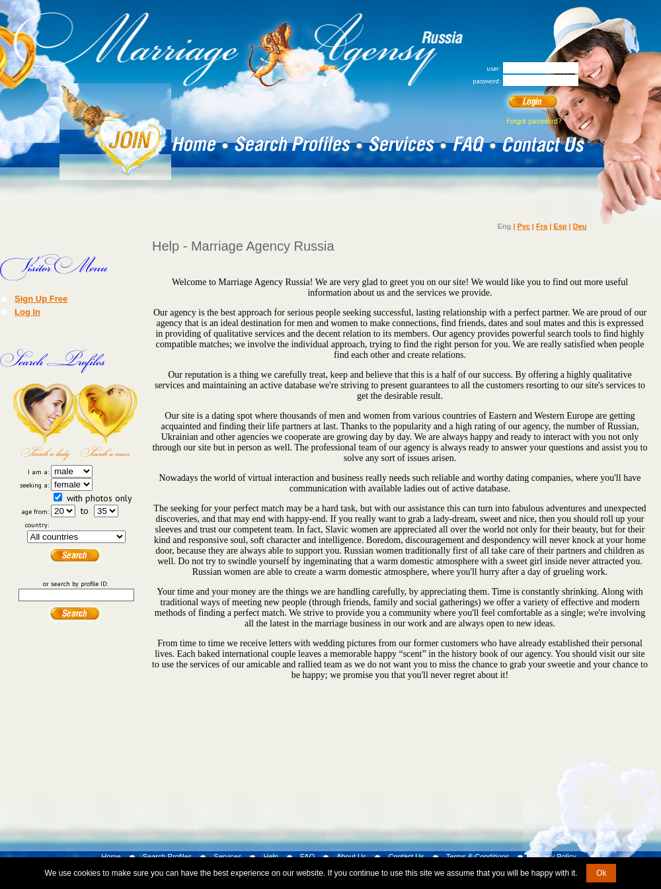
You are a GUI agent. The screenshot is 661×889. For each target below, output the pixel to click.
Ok (601, 873)
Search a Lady (44, 422)
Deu (580, 226)
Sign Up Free (41, 298)
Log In (27, 311)
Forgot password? (533, 121)
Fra (541, 226)
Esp (559, 226)
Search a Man (107, 422)
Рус (523, 226)
